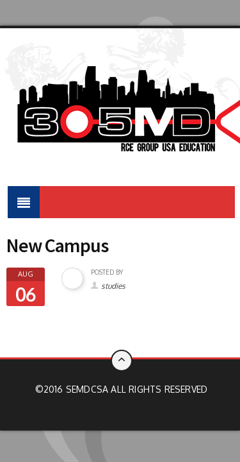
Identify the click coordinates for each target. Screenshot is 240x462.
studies (113, 286)
